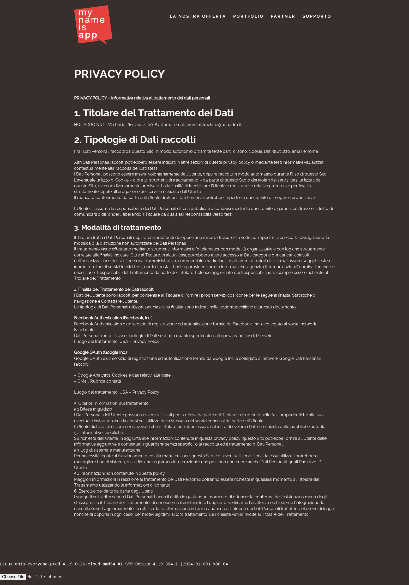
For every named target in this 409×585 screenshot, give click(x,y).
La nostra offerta (198, 16)
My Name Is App (93, 25)
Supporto (317, 16)
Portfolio (248, 16)
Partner (283, 16)
